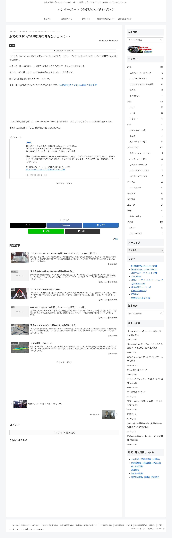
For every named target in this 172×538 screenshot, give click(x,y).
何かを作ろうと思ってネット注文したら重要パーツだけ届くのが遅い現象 (145, 346)
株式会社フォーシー (141, 287)
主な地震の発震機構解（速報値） (146, 459)
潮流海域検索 (119, 525)
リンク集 (129, 525)
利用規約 (152, 525)
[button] (82, 231)
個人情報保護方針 (141, 525)
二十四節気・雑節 (106, 525)
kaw (29, 142)
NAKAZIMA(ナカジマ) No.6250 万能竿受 (77, 85)
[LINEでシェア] (46, 231)
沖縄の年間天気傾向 (67, 525)
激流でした (132, 414)
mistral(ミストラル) (140, 298)
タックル (16, 525)
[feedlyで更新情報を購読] (41, 175)
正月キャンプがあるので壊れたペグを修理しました (145, 381)
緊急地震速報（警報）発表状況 (145, 477)
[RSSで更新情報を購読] (45, 175)
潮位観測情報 (137, 473)
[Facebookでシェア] (64, 225)
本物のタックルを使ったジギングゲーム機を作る (145, 359)
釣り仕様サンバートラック (144, 266)
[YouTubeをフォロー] (38, 175)
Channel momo (138, 291)
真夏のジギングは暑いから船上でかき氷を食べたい (145, 403)
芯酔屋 (135, 294)
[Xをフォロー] (31, 175)
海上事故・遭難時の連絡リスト (87, 525)
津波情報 (135, 470)
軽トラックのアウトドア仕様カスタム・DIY (45, 169)
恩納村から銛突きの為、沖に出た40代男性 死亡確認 (145, 438)
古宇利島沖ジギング (136, 392)
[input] (145, 39)
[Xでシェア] (28, 225)
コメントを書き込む (64, 432)
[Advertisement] (64, 200)
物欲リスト (36, 525)
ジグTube (136, 276)
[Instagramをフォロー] (34, 175)
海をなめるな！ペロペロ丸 (144, 269)
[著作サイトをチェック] (27, 175)
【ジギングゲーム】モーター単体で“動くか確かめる (144, 333)
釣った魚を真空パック (137, 370)
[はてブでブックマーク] (101, 225)
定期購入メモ (25, 525)
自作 (12, 45)
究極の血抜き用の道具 (50, 525)
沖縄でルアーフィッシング (144, 273)
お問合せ (161, 525)
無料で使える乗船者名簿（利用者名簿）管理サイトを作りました (145, 425)
